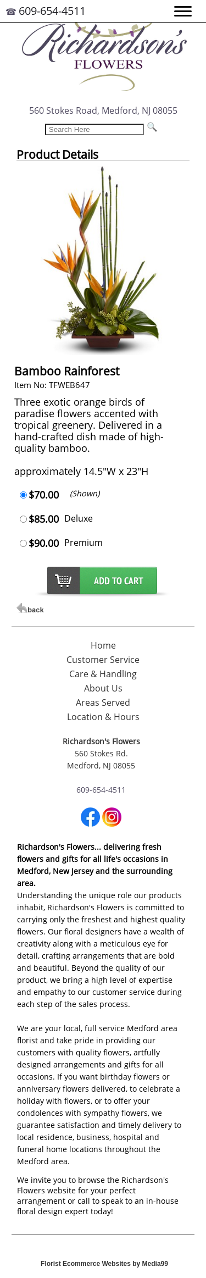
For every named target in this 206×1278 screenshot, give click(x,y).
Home (103, 645)
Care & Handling (103, 674)
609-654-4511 (52, 10)
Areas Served (103, 702)
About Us (103, 688)
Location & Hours (103, 717)
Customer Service (103, 660)
